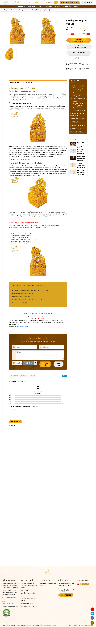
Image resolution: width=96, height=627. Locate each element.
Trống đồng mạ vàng (79, 98)
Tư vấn (79, 46)
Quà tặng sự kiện (75, 128)
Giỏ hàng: (87, 2)
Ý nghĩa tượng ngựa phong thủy (81, 165)
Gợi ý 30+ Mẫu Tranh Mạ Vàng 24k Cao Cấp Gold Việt (79, 106)
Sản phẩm (49, 6)
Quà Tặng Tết (74, 122)
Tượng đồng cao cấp (23, 326)
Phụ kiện (75, 101)
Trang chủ (22, 6)
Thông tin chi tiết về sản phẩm (20, 83)
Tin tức (40, 6)
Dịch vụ (57, 6)
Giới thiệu (31, 6)
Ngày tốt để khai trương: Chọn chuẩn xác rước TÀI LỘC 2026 (81, 159)
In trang (32, 376)
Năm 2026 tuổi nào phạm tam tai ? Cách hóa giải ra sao (81, 145)
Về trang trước (14, 376)
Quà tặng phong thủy (23, 159)
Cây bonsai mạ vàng (79, 110)
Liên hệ (75, 6)
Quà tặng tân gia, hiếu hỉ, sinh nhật (77, 114)
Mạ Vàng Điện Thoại (76, 132)
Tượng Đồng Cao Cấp (77, 118)
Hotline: (70, 2)
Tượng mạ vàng (77, 93)
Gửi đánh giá (15, 421)
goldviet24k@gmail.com (9, 603)
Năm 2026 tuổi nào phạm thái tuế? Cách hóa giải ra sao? (80, 152)
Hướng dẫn (67, 6)
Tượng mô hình (77, 96)
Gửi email (24, 376)
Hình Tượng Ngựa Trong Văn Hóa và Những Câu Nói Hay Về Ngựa (81, 173)
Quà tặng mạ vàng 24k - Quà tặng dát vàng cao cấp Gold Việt (34, 10)
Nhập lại (59, 364)
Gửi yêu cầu (45, 364)
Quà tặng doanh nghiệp (77, 125)
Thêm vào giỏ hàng (78, 53)
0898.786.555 (11, 598)
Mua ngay (79, 40)
